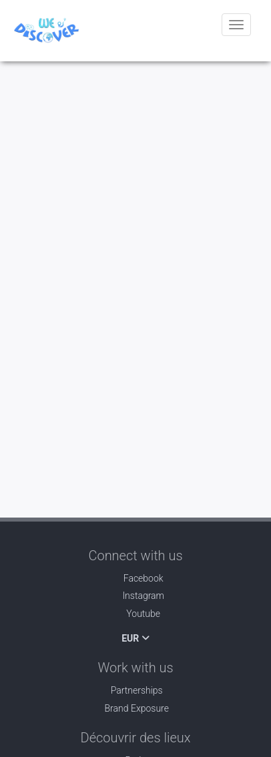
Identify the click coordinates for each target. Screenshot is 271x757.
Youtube (135, 613)
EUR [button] (135, 638)
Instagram (135, 595)
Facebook (135, 578)
